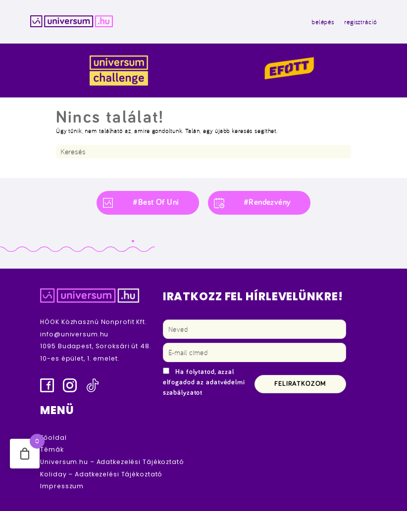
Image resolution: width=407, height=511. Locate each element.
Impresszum (62, 486)
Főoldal (53, 437)
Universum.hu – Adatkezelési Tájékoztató (112, 462)
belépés (322, 22)
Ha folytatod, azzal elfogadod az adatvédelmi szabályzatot (204, 382)
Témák (51, 449)
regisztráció (360, 22)
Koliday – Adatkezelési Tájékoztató (101, 474)
